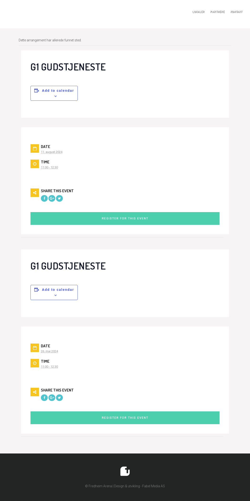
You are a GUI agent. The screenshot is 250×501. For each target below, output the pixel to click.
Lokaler (198, 11)
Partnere (217, 11)
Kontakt (236, 11)
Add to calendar (58, 90)
